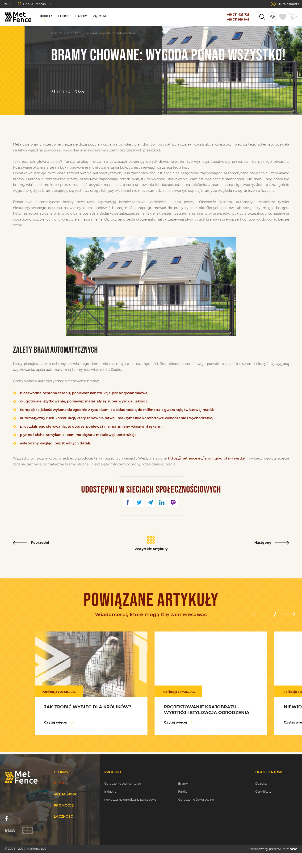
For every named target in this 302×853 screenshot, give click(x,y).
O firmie (61, 772)
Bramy (183, 783)
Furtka (183, 791)
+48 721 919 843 (237, 19)
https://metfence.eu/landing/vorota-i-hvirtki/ (206, 458)
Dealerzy (261, 783)
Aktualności (66, 794)
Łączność (63, 816)
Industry (110, 791)
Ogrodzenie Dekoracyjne (196, 799)
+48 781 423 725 (237, 14)
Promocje (64, 805)
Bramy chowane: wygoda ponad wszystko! (105, 33)
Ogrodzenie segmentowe (122, 783)
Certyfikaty (263, 791)
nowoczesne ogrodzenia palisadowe (130, 799)
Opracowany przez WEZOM (273, 849)
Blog (66, 33)
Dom (54, 33)
